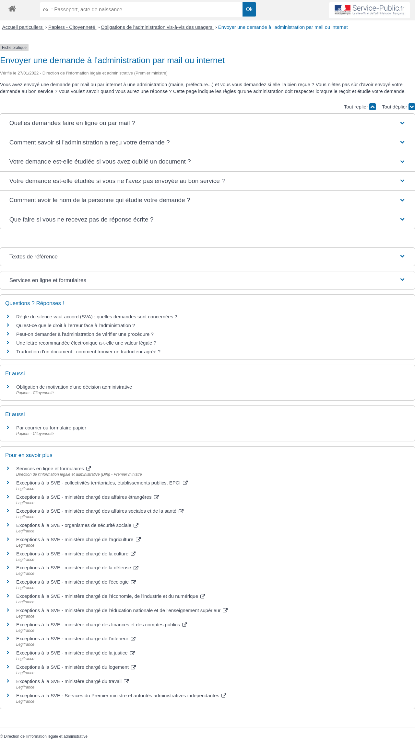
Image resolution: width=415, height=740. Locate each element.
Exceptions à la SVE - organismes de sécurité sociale (77, 525)
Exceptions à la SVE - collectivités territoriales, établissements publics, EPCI (102, 482)
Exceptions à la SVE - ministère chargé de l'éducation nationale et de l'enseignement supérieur (122, 610)
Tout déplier (398, 106)
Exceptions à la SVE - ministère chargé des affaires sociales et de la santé (100, 511)
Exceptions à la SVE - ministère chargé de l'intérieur (76, 638)
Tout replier (360, 106)
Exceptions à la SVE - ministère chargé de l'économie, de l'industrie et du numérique (110, 596)
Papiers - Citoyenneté (72, 27)
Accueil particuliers (23, 27)
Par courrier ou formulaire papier (51, 427)
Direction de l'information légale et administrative (46, 736)
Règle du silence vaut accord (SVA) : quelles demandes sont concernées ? (96, 316)
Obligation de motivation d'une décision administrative (74, 387)
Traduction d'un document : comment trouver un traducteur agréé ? (88, 351)
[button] (207, 123)
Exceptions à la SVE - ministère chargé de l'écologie (76, 582)
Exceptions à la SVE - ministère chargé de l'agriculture (78, 539)
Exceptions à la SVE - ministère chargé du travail (72, 681)
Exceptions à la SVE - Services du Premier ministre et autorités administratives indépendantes (121, 695)
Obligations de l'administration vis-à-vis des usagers (157, 27)
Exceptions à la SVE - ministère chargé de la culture (76, 553)
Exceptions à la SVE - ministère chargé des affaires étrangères (87, 497)
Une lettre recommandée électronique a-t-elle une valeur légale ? (86, 343)
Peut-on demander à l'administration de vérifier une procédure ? (85, 334)
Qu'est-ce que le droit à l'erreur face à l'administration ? (75, 325)
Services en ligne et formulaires (53, 468)
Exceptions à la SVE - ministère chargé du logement (76, 667)
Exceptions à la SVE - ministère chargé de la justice (75, 652)
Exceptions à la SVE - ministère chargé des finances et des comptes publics (101, 624)
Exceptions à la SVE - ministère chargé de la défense (77, 567)
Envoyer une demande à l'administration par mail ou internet (283, 27)
